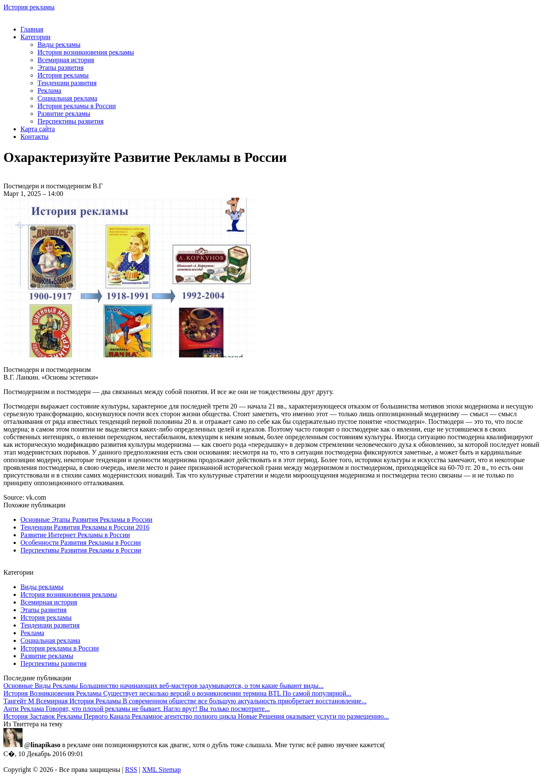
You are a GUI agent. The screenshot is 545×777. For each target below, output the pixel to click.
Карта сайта (37, 128)
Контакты (34, 136)
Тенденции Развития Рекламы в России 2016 (84, 527)
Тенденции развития (67, 82)
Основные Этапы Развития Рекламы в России (86, 519)
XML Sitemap (161, 769)
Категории (35, 36)
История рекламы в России (76, 105)
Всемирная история (65, 59)
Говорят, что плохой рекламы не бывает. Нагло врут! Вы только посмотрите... (136, 708)
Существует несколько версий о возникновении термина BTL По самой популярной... (177, 693)
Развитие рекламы (63, 113)
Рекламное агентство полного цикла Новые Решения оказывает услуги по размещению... (196, 716)
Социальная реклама (67, 98)
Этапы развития (60, 67)
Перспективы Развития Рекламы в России (80, 550)
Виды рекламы (58, 44)
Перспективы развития (70, 121)
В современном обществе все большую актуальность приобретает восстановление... (185, 701)
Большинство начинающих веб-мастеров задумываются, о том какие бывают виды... (163, 685)
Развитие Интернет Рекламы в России (75, 534)
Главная (31, 29)
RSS (131, 769)
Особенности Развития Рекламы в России (80, 542)
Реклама (49, 90)
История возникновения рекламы (85, 52)
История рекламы (28, 7)
